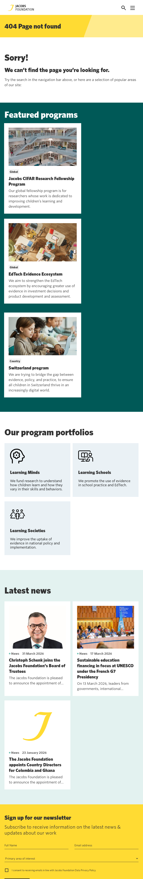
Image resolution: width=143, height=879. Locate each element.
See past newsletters (17, 810)
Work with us (31, 842)
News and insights (34, 851)
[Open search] (123, 8)
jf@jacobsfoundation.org (101, 842)
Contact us (29, 834)
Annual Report (59, 834)
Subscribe (14, 792)
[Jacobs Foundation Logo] (20, 7)
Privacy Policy (88, 779)
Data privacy (58, 842)
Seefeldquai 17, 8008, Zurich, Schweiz (110, 834)
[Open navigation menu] (132, 8)
